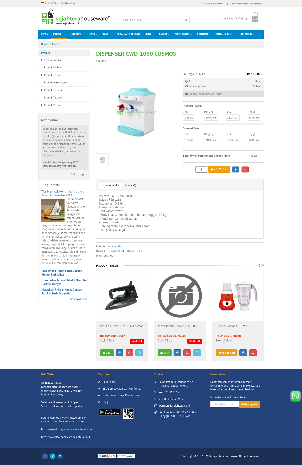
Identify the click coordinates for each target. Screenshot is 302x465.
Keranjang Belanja (128, 34)
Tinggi (251, 112)
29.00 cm (211, 117)
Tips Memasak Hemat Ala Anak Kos (62, 191)
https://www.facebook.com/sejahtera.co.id (65, 437)
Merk (93, 34)
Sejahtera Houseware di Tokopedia (61, 406)
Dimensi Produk (192, 106)
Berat (186, 112)
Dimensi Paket (191, 128)
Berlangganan (249, 404)
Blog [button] (149, 34)
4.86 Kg (252, 155)
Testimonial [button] (183, 34)
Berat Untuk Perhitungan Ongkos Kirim (206, 155)
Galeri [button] (164, 34)
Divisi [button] (107, 34)
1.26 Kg (188, 117)
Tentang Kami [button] (225, 34)
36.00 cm (254, 140)
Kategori (77, 34)
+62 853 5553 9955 (171, 399)
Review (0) (130, 185)
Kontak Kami (247, 34)
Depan (44, 34)
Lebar (229, 112)
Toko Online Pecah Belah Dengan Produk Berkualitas (61, 272)
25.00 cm (232, 117)
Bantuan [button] (204, 34)
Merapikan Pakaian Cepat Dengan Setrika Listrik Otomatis (61, 291)
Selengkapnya (79, 174)
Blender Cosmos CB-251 (231, 326)
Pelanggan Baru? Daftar (213, 3)
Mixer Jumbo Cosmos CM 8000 (178, 326)
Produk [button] (59, 34)
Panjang (209, 112)
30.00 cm (211, 140)
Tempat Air (114, 246)
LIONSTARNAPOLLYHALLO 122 (123, 251)
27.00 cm (232, 140)
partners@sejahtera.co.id (174, 405)
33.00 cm (254, 117)
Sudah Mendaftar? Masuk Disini (245, 3)
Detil (107, 352)
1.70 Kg (188, 140)
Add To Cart (219, 169)
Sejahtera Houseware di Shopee (59, 402)
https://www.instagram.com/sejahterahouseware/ (70, 429)
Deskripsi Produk (110, 185)
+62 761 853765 (169, 392)
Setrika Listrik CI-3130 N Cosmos (121, 326)
